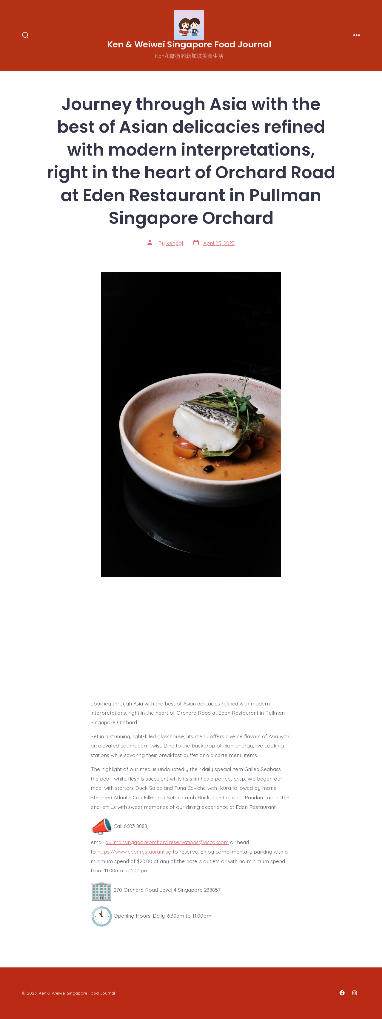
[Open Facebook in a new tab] (342, 992)
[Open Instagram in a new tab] (354, 992)
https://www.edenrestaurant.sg (134, 851)
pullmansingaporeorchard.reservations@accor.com (167, 842)
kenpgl (174, 243)
